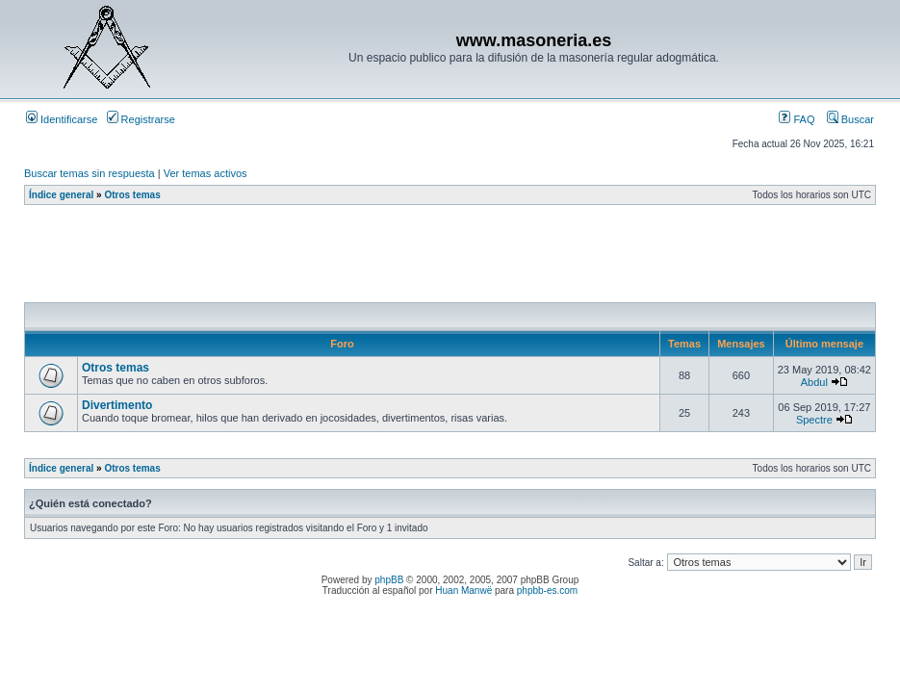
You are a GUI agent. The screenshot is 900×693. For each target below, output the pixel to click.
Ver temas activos (205, 173)
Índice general (61, 195)
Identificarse (61, 119)
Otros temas (132, 195)
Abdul (814, 382)
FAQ (796, 119)
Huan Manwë (463, 590)
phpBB (388, 580)
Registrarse (141, 119)
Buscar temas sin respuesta (89, 173)
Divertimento (117, 405)
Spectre (814, 419)
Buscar (850, 119)
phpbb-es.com (547, 590)
